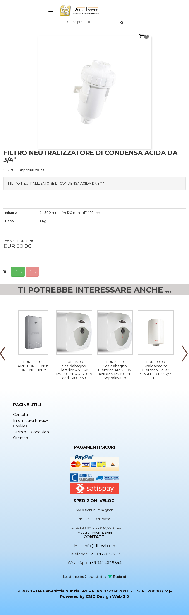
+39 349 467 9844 (105, 563)
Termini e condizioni (31, 432)
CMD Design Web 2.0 (107, 596)
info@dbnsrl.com (99, 546)
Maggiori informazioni (94, 533)
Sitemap (20, 438)
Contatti (20, 414)
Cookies (20, 426)
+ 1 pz (17, 272)
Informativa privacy (30, 420)
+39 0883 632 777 (104, 554)
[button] (122, 22)
